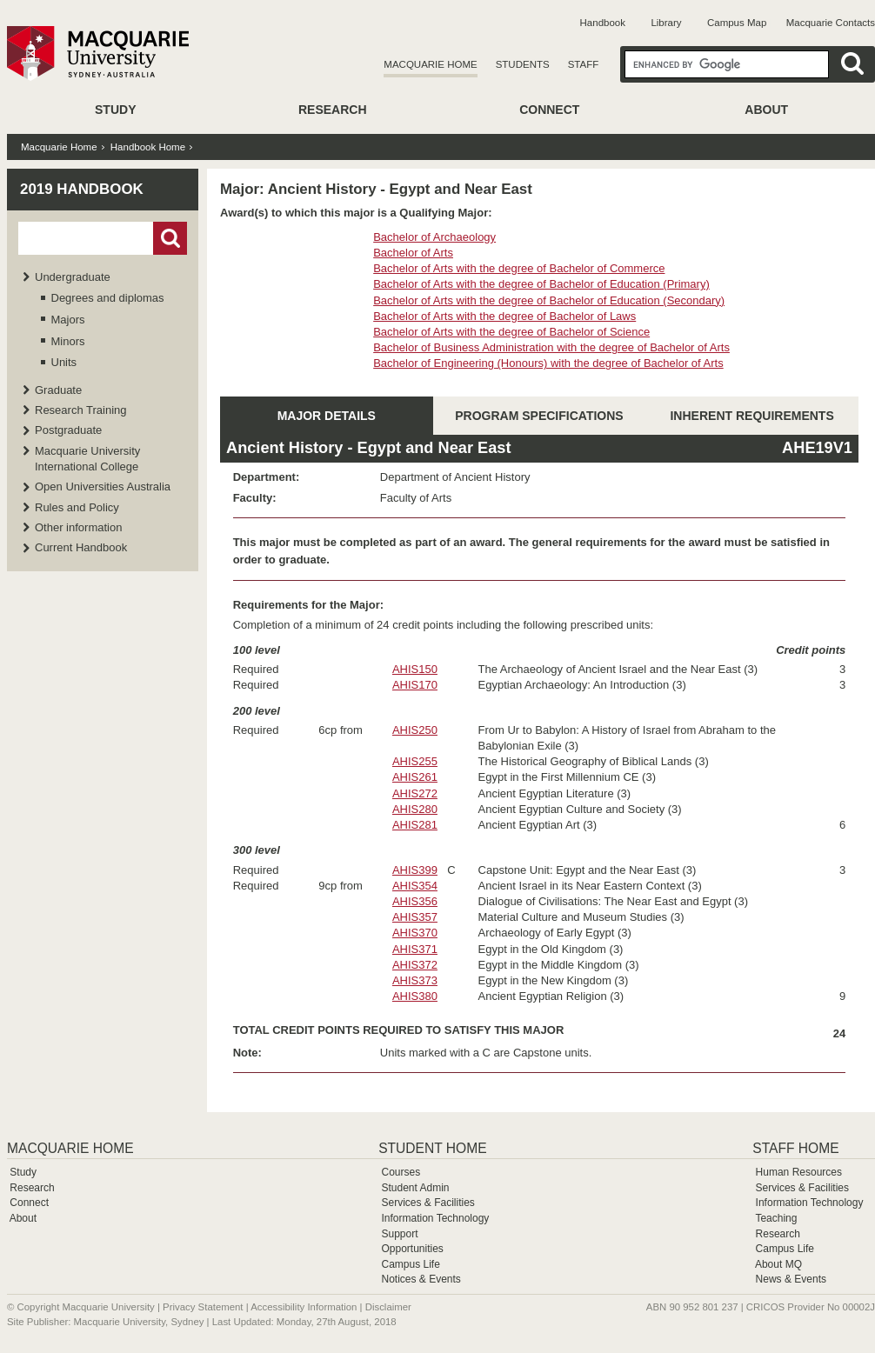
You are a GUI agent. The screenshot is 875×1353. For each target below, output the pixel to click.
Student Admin (415, 1188)
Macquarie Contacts (830, 22)
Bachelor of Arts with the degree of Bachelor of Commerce (519, 268)
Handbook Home (147, 147)
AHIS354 (415, 885)
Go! (170, 238)
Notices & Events (420, 1279)
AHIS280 (415, 809)
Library (666, 22)
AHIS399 (415, 869)
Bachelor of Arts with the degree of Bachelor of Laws (504, 316)
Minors (68, 341)
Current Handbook (81, 547)
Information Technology (435, 1218)
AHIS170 (415, 684)
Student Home (432, 1148)
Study (115, 110)
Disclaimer (388, 1307)
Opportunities (412, 1249)
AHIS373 (415, 980)
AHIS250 (415, 729)
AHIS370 (415, 932)
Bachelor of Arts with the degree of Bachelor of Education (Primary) (541, 283)
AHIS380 (415, 996)
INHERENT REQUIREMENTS (751, 416)
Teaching (776, 1218)
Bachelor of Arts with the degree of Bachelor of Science (511, 331)
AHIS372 (415, 964)
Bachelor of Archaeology (434, 236)
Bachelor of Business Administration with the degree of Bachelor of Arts (551, 347)
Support (399, 1234)
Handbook (602, 22)
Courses (400, 1172)
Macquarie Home (430, 64)
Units (64, 362)
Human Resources (799, 1172)
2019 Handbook (82, 189)
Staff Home (795, 1148)
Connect (549, 110)
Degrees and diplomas (107, 297)
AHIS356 (415, 901)
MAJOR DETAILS (326, 416)
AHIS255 (415, 761)
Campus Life (410, 1264)
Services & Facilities (427, 1202)
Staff (583, 64)
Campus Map (736, 22)
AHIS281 (415, 824)
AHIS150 (415, 669)
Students (523, 64)
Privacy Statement (203, 1307)
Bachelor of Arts (413, 252)
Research (332, 110)
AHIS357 (415, 916)
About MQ (778, 1264)
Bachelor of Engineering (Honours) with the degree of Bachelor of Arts (548, 363)
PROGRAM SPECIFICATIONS (539, 416)
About (766, 110)
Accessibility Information (303, 1307)
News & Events (791, 1279)
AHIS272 (415, 793)
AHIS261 (415, 776)
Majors (68, 319)
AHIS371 (415, 949)
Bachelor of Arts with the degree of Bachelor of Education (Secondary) (549, 300)
